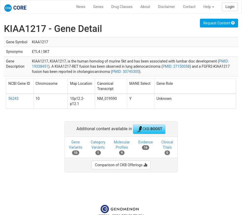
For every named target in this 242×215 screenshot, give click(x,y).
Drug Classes (122, 7)
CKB (149, 129)
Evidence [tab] (145, 145)
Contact (189, 7)
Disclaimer (166, 7)
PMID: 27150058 (176, 66)
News (80, 7)
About (145, 7)
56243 (13, 98)
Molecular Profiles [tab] (122, 147)
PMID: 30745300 (125, 72)
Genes (98, 7)
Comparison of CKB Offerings (121, 165)
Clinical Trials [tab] (167, 147)
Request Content (219, 23)
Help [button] (208, 7)
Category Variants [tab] (98, 147)
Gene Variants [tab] (75, 147)
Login (229, 7)
